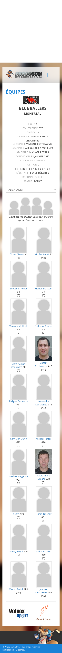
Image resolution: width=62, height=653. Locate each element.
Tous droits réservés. (30, 647)
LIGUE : (32, 124)
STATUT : (29, 181)
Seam (16, 513)
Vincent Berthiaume (41, 364)
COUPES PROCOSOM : (32, 160)
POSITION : (32, 164)
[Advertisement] (31, 31)
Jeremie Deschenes (41, 590)
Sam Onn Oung (18, 438)
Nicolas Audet (41, 254)
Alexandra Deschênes (42, 403)
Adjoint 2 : (18, 148)
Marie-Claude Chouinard (18, 365)
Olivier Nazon (17, 254)
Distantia (20, 649)
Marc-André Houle (18, 326)
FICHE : (19, 168)
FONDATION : (23, 156)
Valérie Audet (16, 589)
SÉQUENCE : (23, 172)
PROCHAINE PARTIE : (32, 177)
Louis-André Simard (43, 477)
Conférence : (30, 128)
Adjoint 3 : (23, 152)
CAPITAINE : (24, 136)
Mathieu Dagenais (18, 476)
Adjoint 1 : (19, 143)
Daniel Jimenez (44, 513)
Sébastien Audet (18, 288)
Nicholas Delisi (43, 551)
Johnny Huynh (16, 551)
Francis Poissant (43, 288)
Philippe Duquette (18, 401)
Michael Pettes (44, 438)
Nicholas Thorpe (43, 326)
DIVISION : (32, 132)
